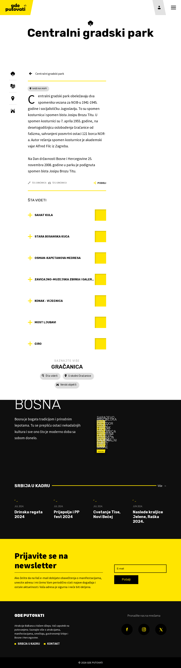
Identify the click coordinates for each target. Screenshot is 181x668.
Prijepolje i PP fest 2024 (66, 514)
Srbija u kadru (32, 485)
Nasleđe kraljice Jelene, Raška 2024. (148, 517)
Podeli (100, 183)
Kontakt (53, 644)
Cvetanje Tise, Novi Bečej (107, 514)
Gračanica (67, 367)
